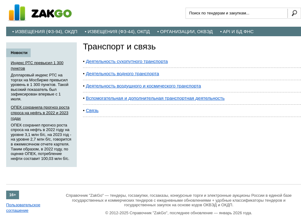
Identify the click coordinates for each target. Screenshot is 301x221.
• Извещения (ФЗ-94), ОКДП (44, 31)
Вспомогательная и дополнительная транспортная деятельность (155, 98)
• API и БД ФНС (237, 31)
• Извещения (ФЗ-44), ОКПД (117, 31)
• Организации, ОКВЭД (185, 31)
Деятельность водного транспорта (122, 73)
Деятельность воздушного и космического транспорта (143, 85)
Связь (92, 110)
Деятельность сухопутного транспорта (127, 61)
